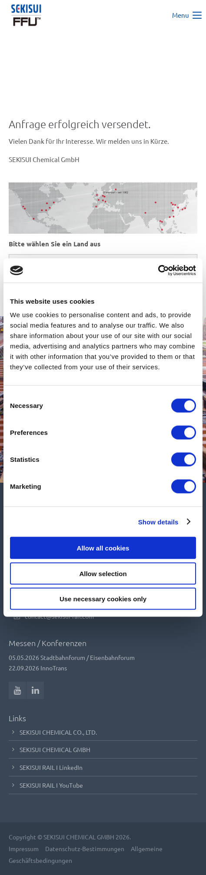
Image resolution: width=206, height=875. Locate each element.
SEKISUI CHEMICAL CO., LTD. (58, 732)
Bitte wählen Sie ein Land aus (54, 243)
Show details (158, 521)
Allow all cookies (103, 548)
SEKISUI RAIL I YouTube (51, 785)
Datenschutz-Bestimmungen (84, 848)
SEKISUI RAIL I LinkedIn (51, 767)
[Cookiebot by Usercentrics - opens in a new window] (158, 270)
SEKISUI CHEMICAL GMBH (55, 749)
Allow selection (102, 573)
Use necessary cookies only (103, 599)
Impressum (24, 848)
